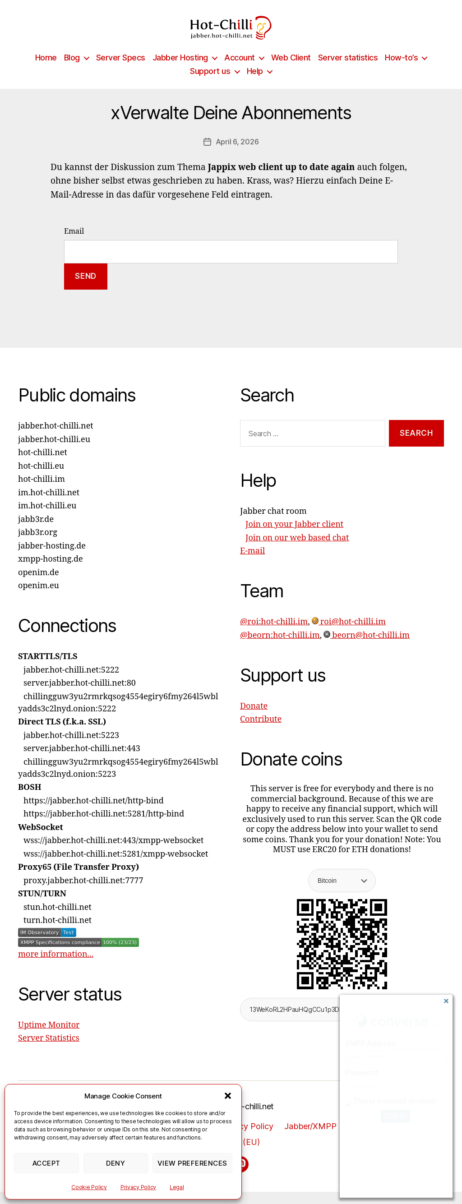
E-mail (252, 563)
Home (46, 69)
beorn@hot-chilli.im (366, 647)
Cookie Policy (89, 1187)
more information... (55, 966)
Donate (254, 718)
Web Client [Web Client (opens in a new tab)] (291, 69)
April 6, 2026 (237, 153)
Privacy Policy (138, 1187)
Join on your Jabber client (294, 536)
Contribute (261, 731)
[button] (227, 1095)
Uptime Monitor (49, 1037)
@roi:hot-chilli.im (274, 634)
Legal (177, 1187)
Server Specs (120, 69)
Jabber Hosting (180, 69)
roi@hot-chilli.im (349, 634)
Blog (72, 69)
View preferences (192, 1163)
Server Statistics (48, 1050)
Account (239, 69)
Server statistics (348, 69)
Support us (210, 83)
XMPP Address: (371, 1043)
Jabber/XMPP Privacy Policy (338, 1138)
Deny (115, 1163)
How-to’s (401, 69)
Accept (46, 1163)
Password (361, 1072)
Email (74, 243)
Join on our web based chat (297, 550)
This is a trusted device (391, 1101)
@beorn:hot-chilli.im (280, 647)
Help (255, 83)
